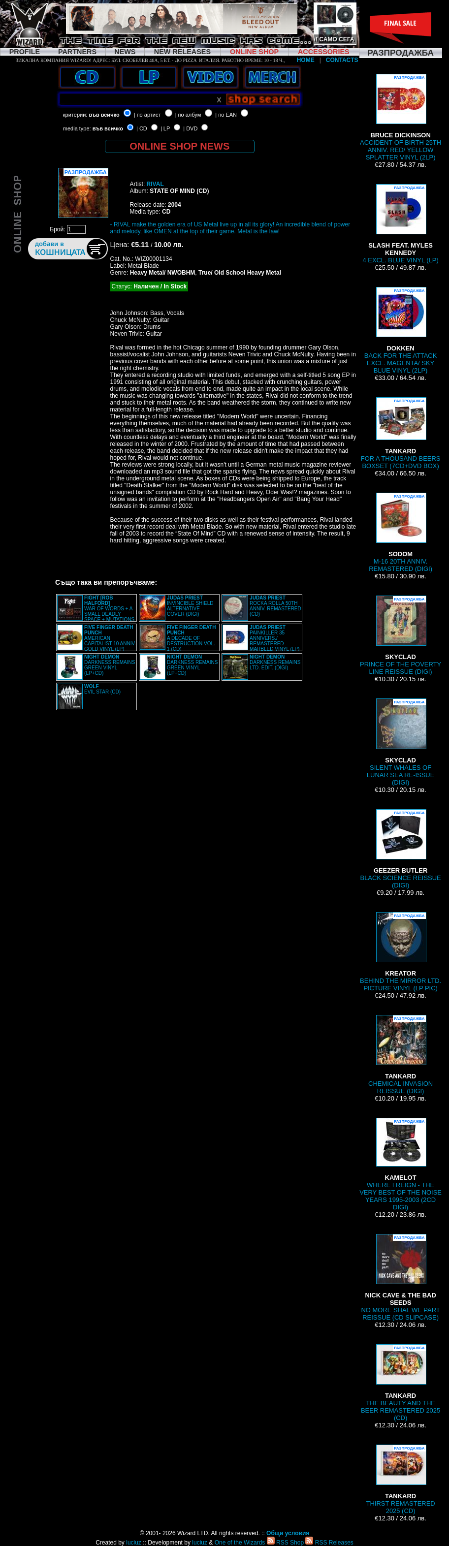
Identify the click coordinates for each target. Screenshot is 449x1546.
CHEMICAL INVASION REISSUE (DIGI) (400, 1055)
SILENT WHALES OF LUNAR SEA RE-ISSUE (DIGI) (401, 742)
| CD (141, 128)
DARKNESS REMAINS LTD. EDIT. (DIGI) (275, 662)
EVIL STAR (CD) (102, 689)
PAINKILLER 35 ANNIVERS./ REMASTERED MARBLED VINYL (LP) (274, 638)
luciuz (133, 1542)
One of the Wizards (240, 1542)
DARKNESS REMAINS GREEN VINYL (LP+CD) (109, 665)
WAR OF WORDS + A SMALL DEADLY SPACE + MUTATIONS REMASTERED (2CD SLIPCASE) (95, 611)
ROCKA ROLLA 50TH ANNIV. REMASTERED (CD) (275, 606)
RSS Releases (329, 1542)
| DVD (190, 128)
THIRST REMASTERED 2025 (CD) (400, 1479)
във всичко (104, 115)
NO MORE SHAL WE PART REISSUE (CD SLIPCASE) (400, 1277)
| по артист (147, 115)
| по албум (188, 115)
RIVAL (155, 184)
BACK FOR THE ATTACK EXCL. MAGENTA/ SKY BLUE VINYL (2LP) (400, 330)
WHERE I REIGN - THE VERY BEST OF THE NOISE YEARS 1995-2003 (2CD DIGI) (400, 1164)
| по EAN (226, 115)
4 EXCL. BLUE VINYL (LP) (400, 224)
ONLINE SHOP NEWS (179, 146)
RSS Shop (285, 1542)
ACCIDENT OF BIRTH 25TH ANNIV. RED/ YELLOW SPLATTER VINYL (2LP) (400, 117)
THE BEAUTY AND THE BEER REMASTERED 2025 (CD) (400, 1382)
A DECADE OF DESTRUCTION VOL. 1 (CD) (191, 638)
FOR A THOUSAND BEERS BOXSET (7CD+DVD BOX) (401, 433)
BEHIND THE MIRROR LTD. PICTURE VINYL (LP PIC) (400, 952)
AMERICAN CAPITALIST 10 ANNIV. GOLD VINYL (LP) (110, 638)
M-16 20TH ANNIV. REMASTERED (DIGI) (400, 532)
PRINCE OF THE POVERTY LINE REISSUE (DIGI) (400, 635)
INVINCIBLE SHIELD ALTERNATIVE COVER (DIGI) (190, 606)
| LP (165, 128)
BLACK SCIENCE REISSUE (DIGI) (400, 849)
